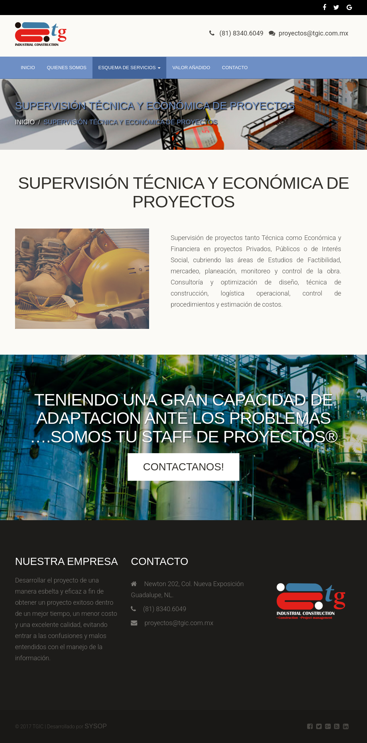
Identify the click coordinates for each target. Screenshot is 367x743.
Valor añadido (191, 67)
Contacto (235, 67)
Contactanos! (183, 467)
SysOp (96, 726)
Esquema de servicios (129, 67)
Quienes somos (67, 67)
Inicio (28, 67)
